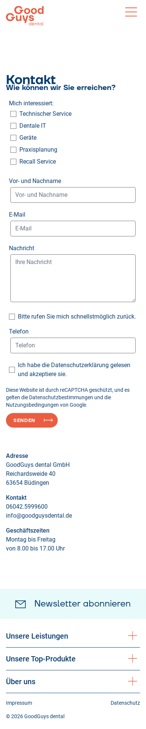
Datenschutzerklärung (80, 365)
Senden (24, 420)
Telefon (19, 331)
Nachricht (21, 248)
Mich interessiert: (31, 103)
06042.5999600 (27, 506)
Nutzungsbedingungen (32, 405)
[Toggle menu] (131, 12)
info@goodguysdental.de (39, 515)
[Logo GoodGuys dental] (25, 15)
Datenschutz (125, 703)
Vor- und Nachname (35, 180)
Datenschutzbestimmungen (61, 397)
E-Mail (17, 214)
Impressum (19, 703)
